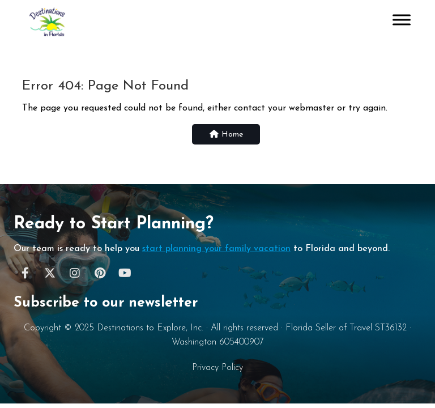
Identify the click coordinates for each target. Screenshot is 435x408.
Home (226, 134)
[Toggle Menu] (402, 19)
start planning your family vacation (216, 248)
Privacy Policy (217, 367)
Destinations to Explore (141, 328)
